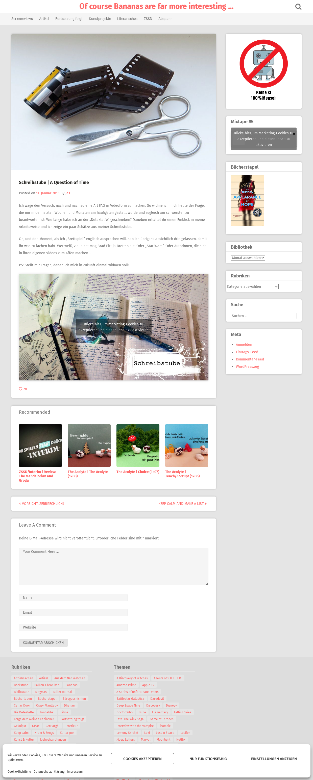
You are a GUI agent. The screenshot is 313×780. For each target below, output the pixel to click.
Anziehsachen (24, 678)
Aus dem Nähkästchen (70, 678)
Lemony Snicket (128, 733)
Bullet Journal (63, 692)
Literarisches (128, 19)
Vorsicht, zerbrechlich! (42, 504)
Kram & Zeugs (45, 733)
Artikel (45, 19)
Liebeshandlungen (54, 739)
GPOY (37, 726)
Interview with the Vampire (136, 726)
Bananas (72, 685)
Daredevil (158, 698)
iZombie (166, 726)
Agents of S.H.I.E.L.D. (169, 678)
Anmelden (243, 345)
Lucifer (186, 733)
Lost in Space (166, 733)
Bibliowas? (22, 692)
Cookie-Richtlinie (19, 771)
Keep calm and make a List (183, 504)
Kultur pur (68, 733)
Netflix (181, 739)
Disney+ (172, 705)
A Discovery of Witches (133, 678)
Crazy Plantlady (48, 705)
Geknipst (21, 726)
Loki (148, 733)
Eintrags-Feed (246, 352)
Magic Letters (126, 739)
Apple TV (149, 685)
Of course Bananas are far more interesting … (156, 6)
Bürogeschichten (75, 698)
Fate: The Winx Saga (131, 719)
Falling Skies (183, 712)
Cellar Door (23, 705)
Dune (143, 712)
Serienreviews (23, 19)
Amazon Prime (127, 685)
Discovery (154, 705)
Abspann (166, 19)
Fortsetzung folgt (70, 19)
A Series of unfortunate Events (138, 692)
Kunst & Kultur (25, 739)
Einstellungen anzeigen (274, 759)
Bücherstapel (48, 698)
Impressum (75, 771)
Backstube (22, 685)
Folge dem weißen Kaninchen (35, 719)
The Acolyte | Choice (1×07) (138, 472)
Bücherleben (24, 698)
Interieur (72, 726)
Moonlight (164, 739)
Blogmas (42, 692)
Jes (68, 193)
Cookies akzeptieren (142, 759)
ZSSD (149, 19)
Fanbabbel (48, 712)
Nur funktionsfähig (208, 759)
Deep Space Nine (129, 705)
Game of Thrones (163, 719)
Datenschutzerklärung (49, 771)
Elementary (161, 712)
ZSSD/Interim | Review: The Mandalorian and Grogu (38, 476)
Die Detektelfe (25, 712)
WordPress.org (246, 367)
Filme (65, 712)
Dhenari (70, 705)
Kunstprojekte (101, 19)
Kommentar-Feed (249, 359)
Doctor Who (125, 712)
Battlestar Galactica (131, 698)
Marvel (147, 739)
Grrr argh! (53, 726)
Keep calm (22, 733)
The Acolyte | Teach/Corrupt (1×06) (183, 474)
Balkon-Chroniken (47, 685)
